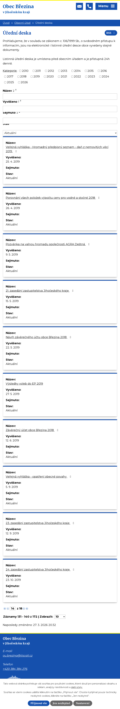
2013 (64, 70)
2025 (10, 82)
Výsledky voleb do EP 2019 (24, 383)
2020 (50, 76)
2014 (77, 70)
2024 (105, 76)
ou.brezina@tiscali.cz (17, 655)
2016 (104, 70)
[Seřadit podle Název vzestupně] (16, 89)
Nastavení (83, 703)
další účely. (77, 687)
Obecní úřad (22, 22)
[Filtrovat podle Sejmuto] (60, 121)
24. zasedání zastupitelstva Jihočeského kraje (40, 569)
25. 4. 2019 (13, 161)
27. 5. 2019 (12, 394)
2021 (64, 76)
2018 (23, 76)
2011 (38, 70)
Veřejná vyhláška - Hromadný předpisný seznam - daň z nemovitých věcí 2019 (57, 149)
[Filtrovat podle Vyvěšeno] (60, 109)
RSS (111, 32)
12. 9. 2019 (12, 533)
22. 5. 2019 (13, 347)
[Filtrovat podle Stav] (60, 133)
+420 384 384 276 (15, 669)
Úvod (6, 22)
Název (8, 90)
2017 (10, 76)
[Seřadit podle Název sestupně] (16, 90)
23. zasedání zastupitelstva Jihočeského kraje (40, 523)
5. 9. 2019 (12, 487)
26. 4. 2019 (13, 208)
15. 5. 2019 (12, 301)
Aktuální (12, 178)
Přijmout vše (38, 703)
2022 (77, 76)
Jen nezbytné (61, 703)
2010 (25, 70)
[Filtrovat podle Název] (60, 96)
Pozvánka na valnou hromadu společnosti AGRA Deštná (48, 244)
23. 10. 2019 (13, 580)
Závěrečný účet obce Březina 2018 (33, 430)
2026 (24, 82)
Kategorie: (10, 70)
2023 (91, 76)
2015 (91, 70)
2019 (36, 76)
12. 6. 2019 (12, 440)
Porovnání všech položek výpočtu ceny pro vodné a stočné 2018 (53, 198)
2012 (51, 70)
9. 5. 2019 (12, 254)
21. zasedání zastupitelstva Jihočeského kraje (40, 290)
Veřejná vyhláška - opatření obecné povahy (39, 476)
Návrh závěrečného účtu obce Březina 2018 (39, 337)
